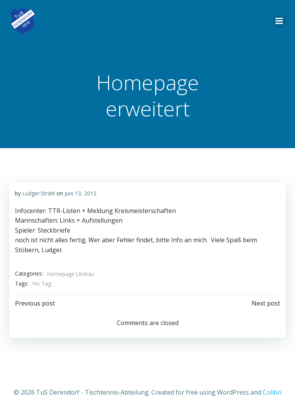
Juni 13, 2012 (80, 193)
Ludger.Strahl (38, 193)
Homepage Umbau (70, 274)
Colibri (272, 392)
